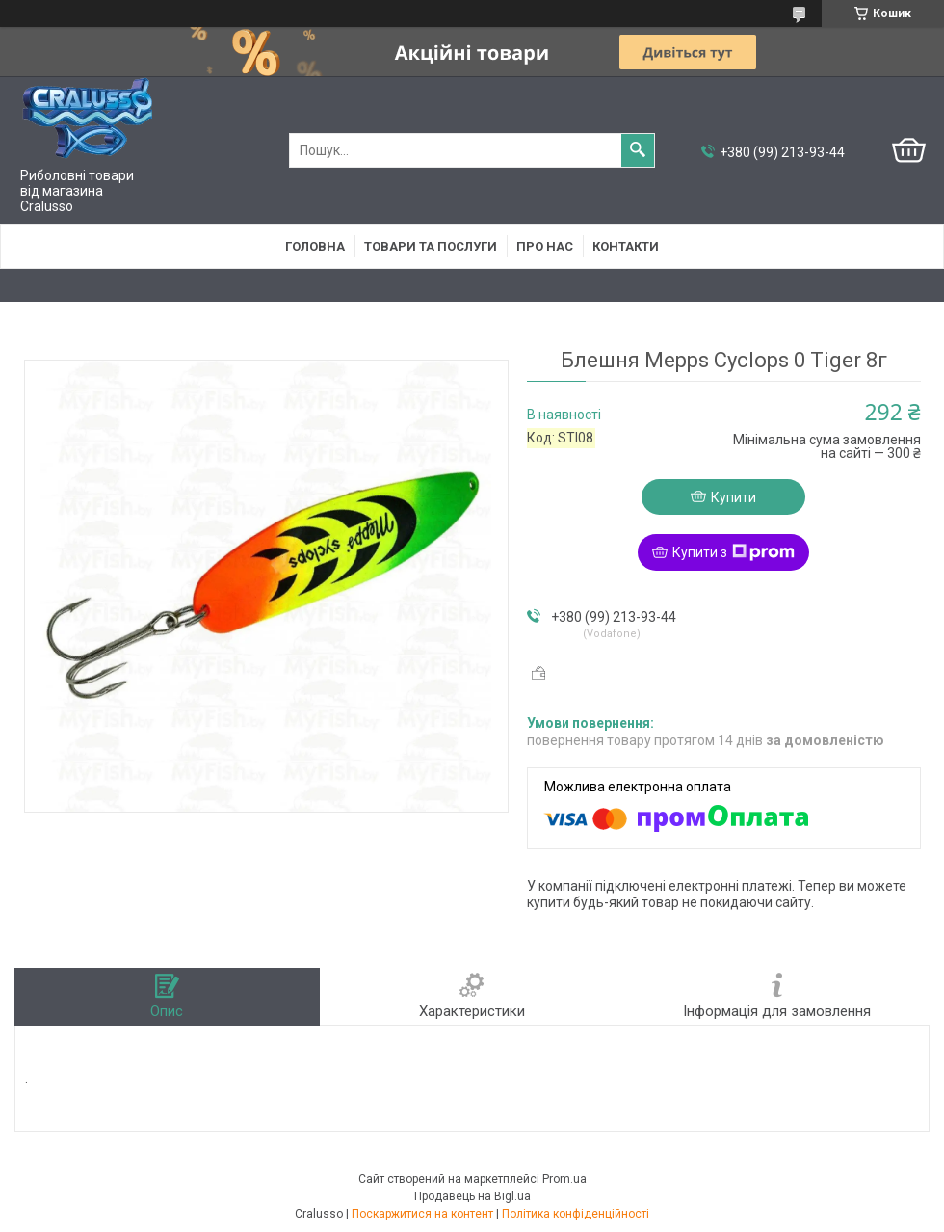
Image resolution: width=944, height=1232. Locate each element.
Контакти (625, 246)
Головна (315, 246)
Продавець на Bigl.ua (472, 1196)
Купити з (733, 552)
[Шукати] (637, 150)
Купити (733, 497)
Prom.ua (564, 1179)
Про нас (544, 246)
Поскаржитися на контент (422, 1213)
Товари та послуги (430, 246)
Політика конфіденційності (575, 1213)
